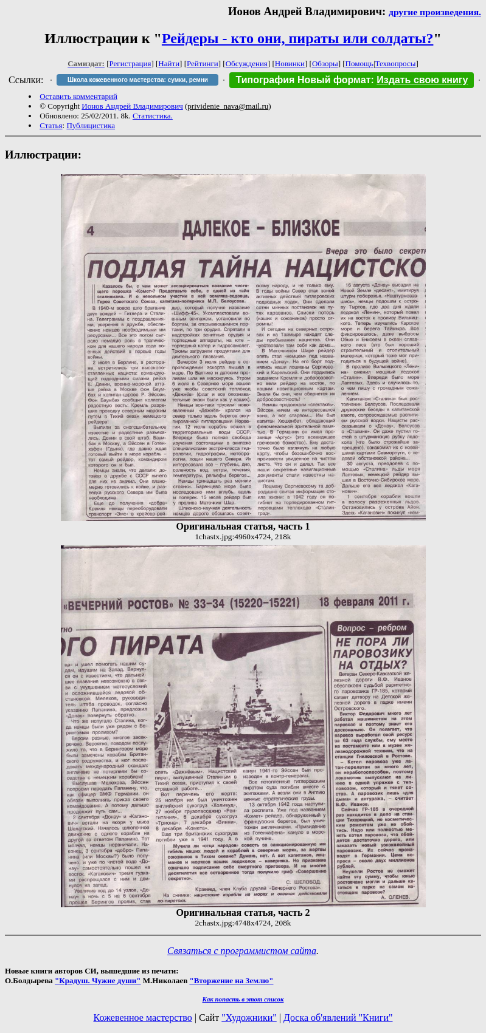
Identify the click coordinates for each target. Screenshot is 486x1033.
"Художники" (248, 1017)
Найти (168, 63)
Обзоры (325, 63)
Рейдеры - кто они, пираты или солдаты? (298, 38)
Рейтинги (202, 63)
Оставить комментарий (78, 96)
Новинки (290, 63)
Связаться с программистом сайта (241, 951)
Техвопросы (395, 63)
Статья (51, 125)
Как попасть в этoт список (243, 999)
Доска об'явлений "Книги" (338, 1017)
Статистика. (153, 115)
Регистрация (130, 63)
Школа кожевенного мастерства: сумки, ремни (138, 80)
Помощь (359, 63)
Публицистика (90, 125)
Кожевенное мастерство (143, 1017)
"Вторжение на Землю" (231, 980)
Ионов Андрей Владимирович (132, 106)
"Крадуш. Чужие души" (98, 980)
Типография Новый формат (302, 80)
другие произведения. (435, 12)
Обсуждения (247, 63)
